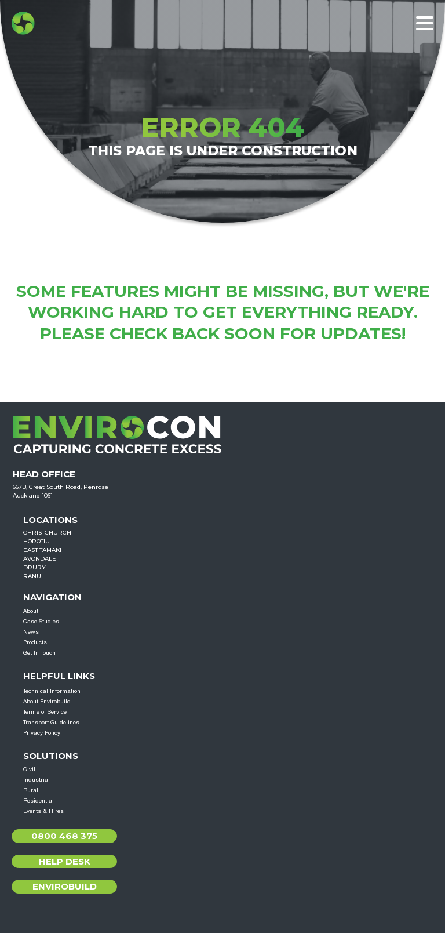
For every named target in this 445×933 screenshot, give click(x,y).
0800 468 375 (64, 835)
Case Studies (41, 621)
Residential (38, 800)
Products (35, 641)
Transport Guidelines (51, 721)
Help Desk (64, 861)
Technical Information (52, 690)
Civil (29, 768)
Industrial (36, 779)
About (30, 610)
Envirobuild (64, 886)
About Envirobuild (47, 701)
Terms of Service (45, 711)
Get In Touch (39, 652)
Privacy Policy (41, 732)
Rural (30, 789)
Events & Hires (43, 810)
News (31, 631)
